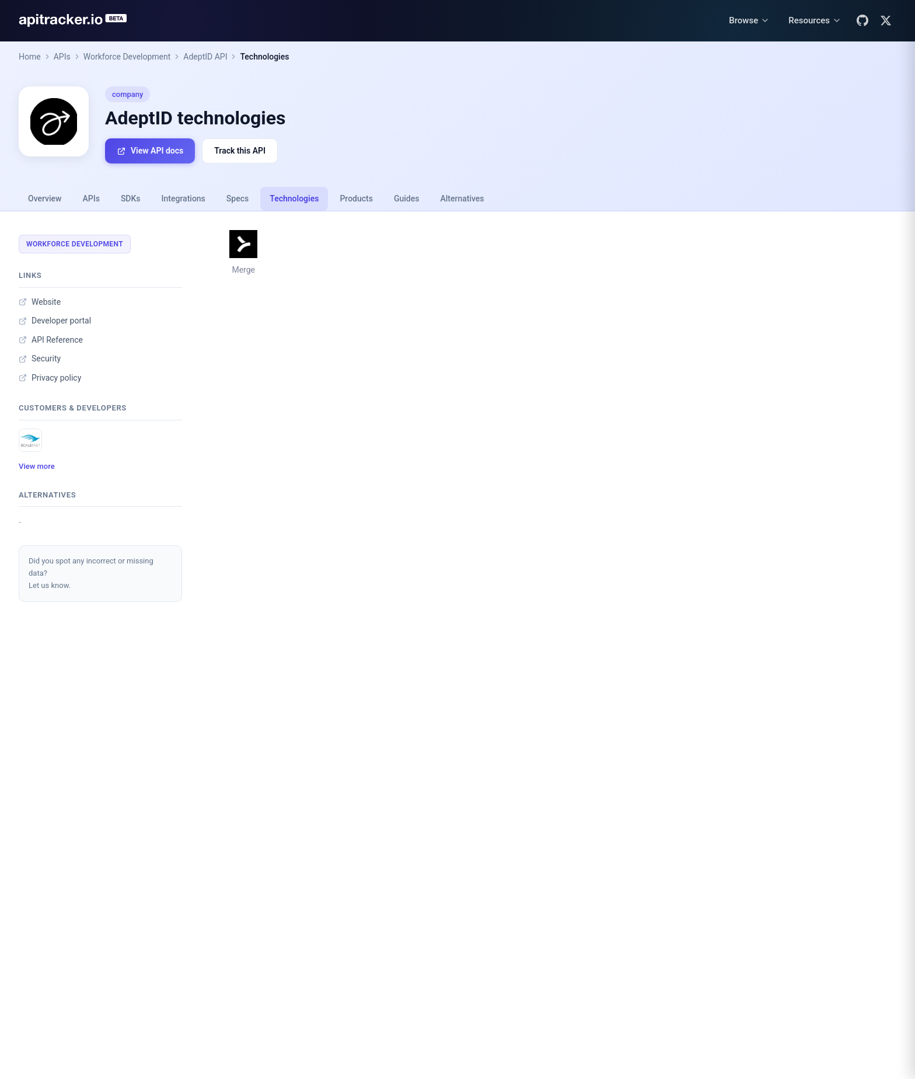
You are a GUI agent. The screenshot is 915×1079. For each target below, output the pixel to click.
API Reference (51, 339)
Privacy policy (50, 377)
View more (37, 466)
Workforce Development (127, 56)
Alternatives (462, 198)
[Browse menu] (749, 20)
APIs (62, 56)
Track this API (240, 150)
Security (40, 358)
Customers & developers (73, 407)
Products (356, 198)
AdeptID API (205, 56)
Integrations (183, 198)
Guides (406, 198)
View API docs (150, 151)
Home (30, 56)
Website (40, 302)
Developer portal (55, 320)
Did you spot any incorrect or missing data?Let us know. (91, 573)
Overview (44, 198)
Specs (237, 198)
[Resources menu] (815, 20)
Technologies (264, 56)
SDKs (131, 198)
